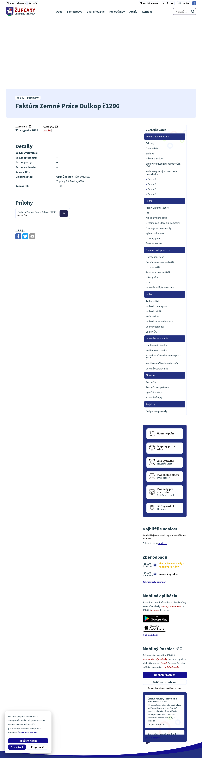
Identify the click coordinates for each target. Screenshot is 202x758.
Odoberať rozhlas (164, 604)
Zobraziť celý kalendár (154, 511)
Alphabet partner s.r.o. (44, 749)
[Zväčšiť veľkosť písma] (172, 3)
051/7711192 (183, 729)
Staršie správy (152, 667)
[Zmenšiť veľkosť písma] (163, 3)
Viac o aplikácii (150, 564)
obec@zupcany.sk (186, 733)
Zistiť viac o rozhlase (164, 611)
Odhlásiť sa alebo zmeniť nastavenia (165, 617)
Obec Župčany (81, 749)
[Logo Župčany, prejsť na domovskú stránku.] (20, 11)
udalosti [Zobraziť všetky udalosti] (162, 472)
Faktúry (47, 60)
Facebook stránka (186, 736)
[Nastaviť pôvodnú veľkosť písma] (167, 3)
